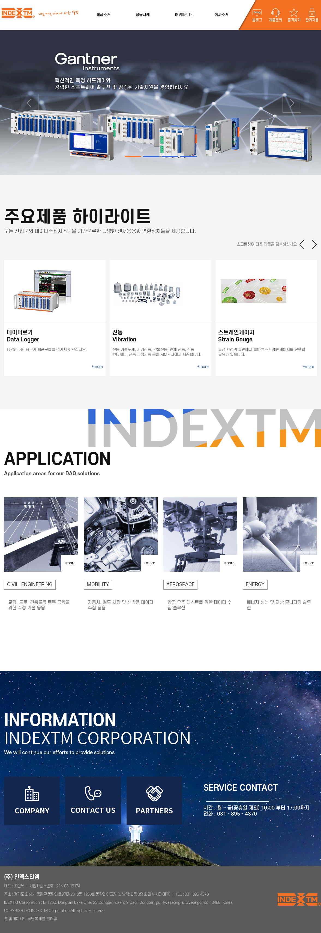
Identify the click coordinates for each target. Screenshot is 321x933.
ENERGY (255, 584)
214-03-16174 (68, 886)
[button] (24, 102)
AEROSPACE (180, 584)
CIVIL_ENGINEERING (30, 584)
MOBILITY (98, 584)
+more (97, 366)
